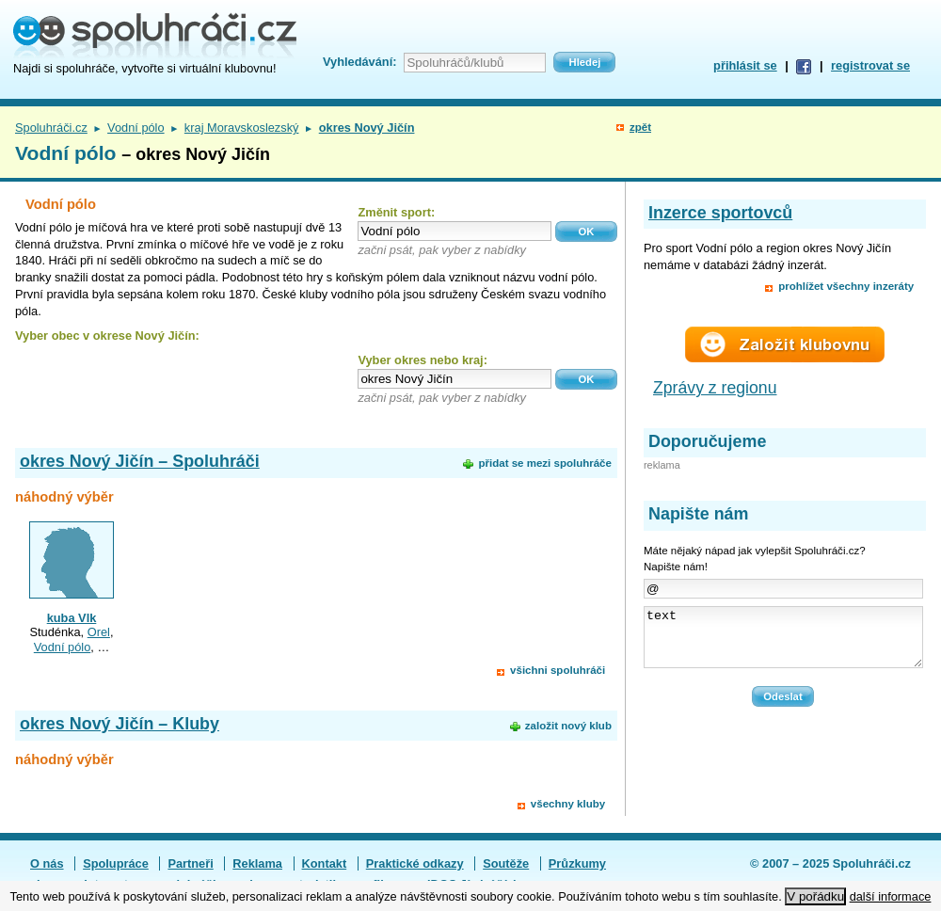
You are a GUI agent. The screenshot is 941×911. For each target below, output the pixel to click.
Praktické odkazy (415, 863)
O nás (47, 863)
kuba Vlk (72, 618)
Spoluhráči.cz (51, 127)
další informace (891, 896)
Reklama (257, 863)
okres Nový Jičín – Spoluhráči (140, 461)
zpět (640, 127)
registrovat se (870, 65)
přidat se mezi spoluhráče (544, 463)
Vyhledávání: (359, 62)
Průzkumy (577, 863)
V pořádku (815, 896)
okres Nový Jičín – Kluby (119, 723)
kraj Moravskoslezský (241, 127)
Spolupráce (116, 863)
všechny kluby (568, 803)
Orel (99, 632)
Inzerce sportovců (720, 212)
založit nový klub (568, 725)
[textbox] (454, 231)
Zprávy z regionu (715, 387)
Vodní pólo (136, 127)
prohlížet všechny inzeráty (846, 286)
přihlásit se (745, 65)
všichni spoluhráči (557, 670)
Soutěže (506, 863)
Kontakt (324, 863)
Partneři (190, 863)
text (783, 642)
